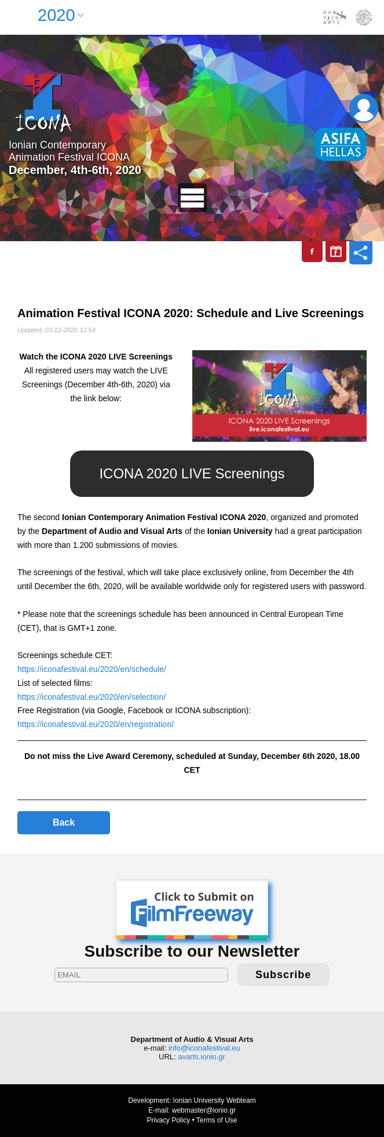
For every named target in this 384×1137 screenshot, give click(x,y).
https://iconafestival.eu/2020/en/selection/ (91, 697)
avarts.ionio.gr (201, 1056)
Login (363, 108)
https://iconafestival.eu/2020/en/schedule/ (91, 669)
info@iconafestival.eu (204, 1048)
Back (64, 822)
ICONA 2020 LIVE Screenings (191, 473)
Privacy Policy (168, 1120)
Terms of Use (216, 1120)
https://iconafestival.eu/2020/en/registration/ (95, 724)
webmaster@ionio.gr (204, 1110)
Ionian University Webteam (214, 1100)
